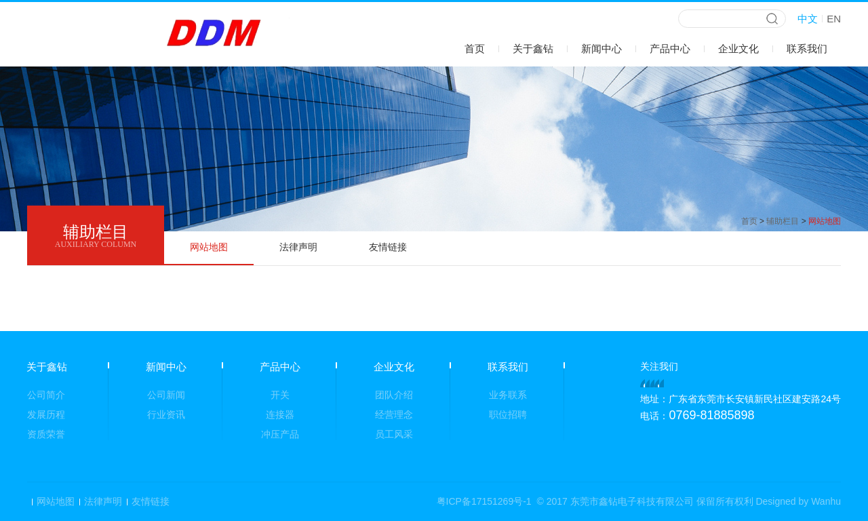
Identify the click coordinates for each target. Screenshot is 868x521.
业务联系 (508, 394)
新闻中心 (601, 48)
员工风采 (394, 434)
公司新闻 (166, 394)
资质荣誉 (46, 434)
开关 (280, 394)
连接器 (280, 414)
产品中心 (670, 48)
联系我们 (807, 48)
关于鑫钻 (533, 48)
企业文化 (738, 48)
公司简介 (46, 394)
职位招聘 (508, 414)
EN (834, 18)
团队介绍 (394, 394)
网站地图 (209, 247)
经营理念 (394, 414)
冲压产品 (280, 434)
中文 (807, 18)
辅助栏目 (782, 221)
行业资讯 (166, 414)
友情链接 (388, 247)
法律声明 (298, 247)
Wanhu (826, 501)
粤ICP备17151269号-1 (484, 501)
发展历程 (46, 414)
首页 (475, 48)
